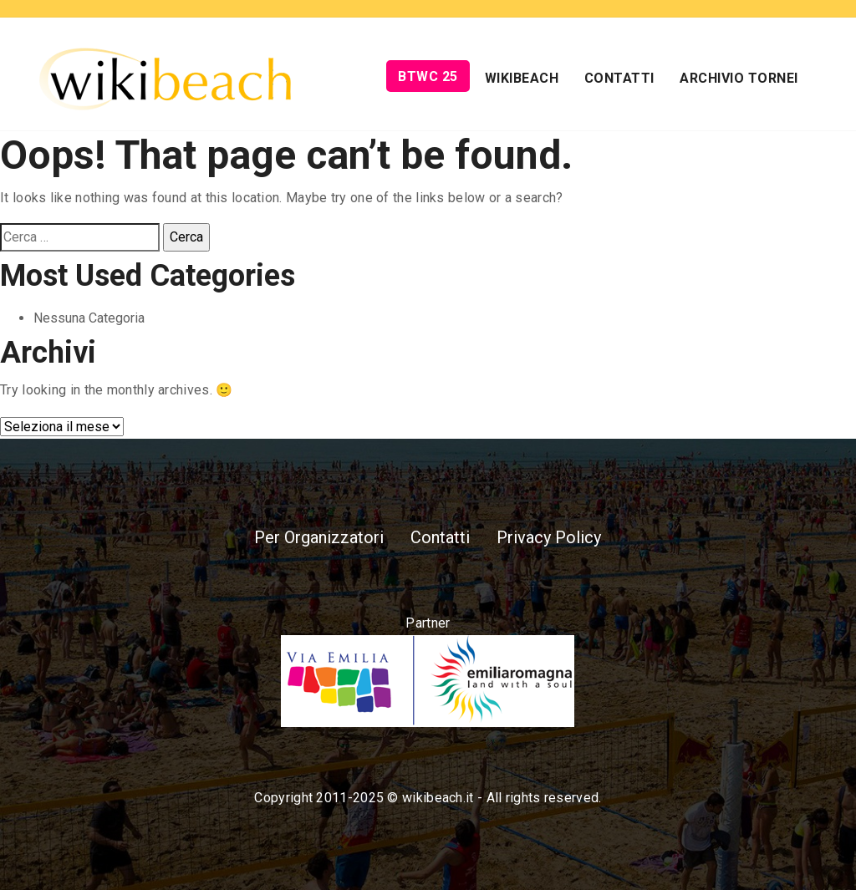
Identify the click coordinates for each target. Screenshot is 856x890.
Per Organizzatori (319, 537)
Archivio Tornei (739, 78)
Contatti (619, 78)
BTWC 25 (428, 76)
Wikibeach (522, 78)
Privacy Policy (549, 537)
